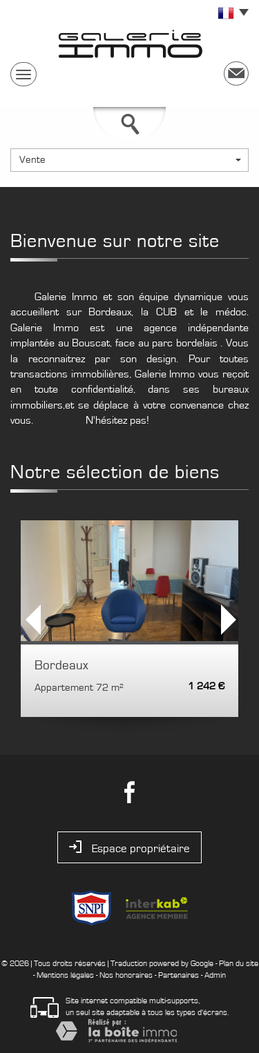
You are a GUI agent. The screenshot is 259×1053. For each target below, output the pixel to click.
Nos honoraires (126, 975)
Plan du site (238, 963)
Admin (215, 975)
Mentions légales (65, 975)
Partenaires (178, 975)
